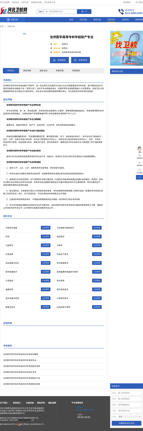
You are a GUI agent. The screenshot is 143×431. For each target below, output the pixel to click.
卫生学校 (83, 20)
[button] (24, 33)
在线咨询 (80, 60)
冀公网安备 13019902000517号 (32, 424)
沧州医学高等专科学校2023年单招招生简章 (21, 366)
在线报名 (59, 60)
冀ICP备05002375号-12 (9, 424)
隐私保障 (52, 403)
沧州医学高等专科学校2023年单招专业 (19, 360)
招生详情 (27, 71)
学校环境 (60, 71)
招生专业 (43, 71)
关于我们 (139, 2)
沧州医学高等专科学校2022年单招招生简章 (21, 384)
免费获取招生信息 (126, 423)
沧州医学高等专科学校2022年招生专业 (19, 372)
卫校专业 (111, 20)
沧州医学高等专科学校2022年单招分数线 (20, 354)
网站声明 (41, 403)
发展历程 (30, 403)
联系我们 (127, 2)
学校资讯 (76, 71)
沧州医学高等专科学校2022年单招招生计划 (21, 378)
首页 (71, 20)
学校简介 (11, 71)
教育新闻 (139, 20)
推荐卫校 (97, 20)
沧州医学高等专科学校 (71, 52)
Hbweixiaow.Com (24, 420)
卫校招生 (125, 20)
